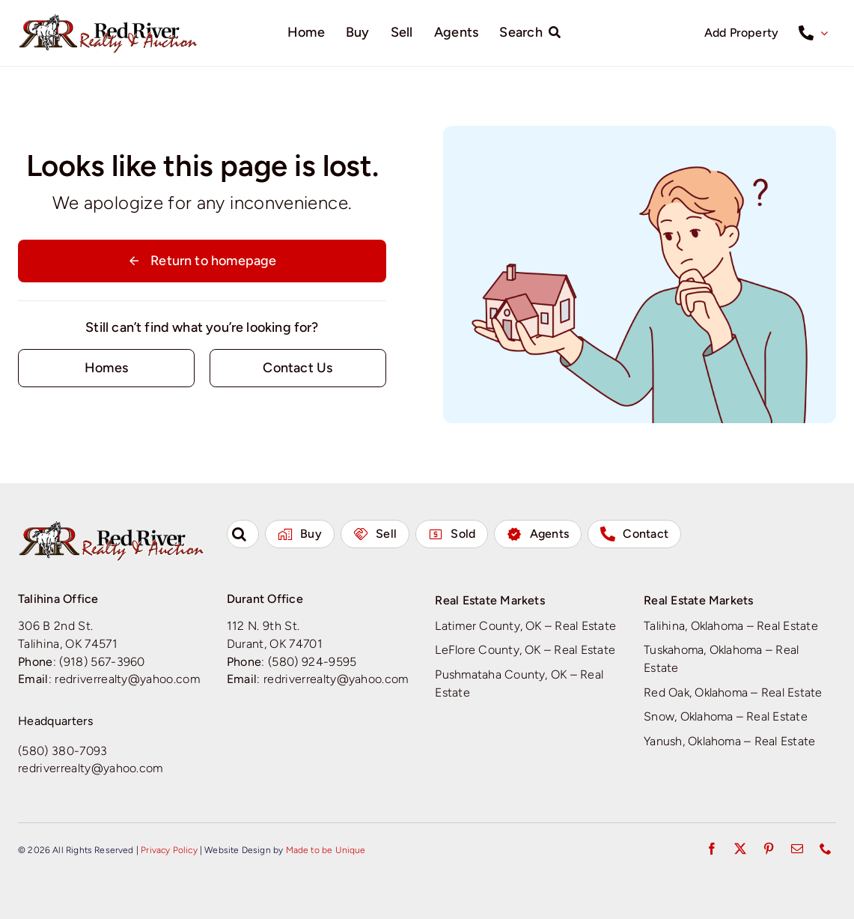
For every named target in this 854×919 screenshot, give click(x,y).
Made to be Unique (326, 850)
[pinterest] (768, 848)
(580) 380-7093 (63, 751)
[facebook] (711, 848)
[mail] (797, 848)
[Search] (533, 33)
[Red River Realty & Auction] (108, 18)
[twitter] (740, 848)
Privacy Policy (169, 850)
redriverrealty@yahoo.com (127, 679)
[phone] (825, 848)
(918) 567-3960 (102, 662)
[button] (243, 534)
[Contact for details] (106, 368)
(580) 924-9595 (312, 662)
